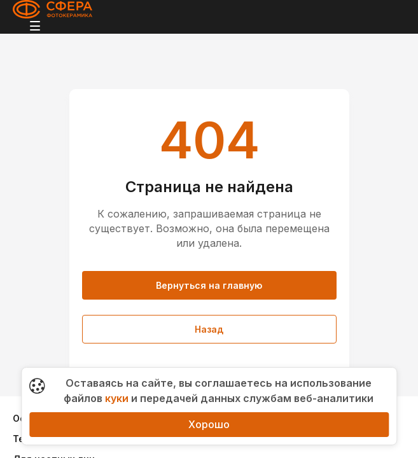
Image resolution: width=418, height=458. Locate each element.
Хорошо (209, 424)
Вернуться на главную (209, 285)
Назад (209, 329)
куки (117, 398)
